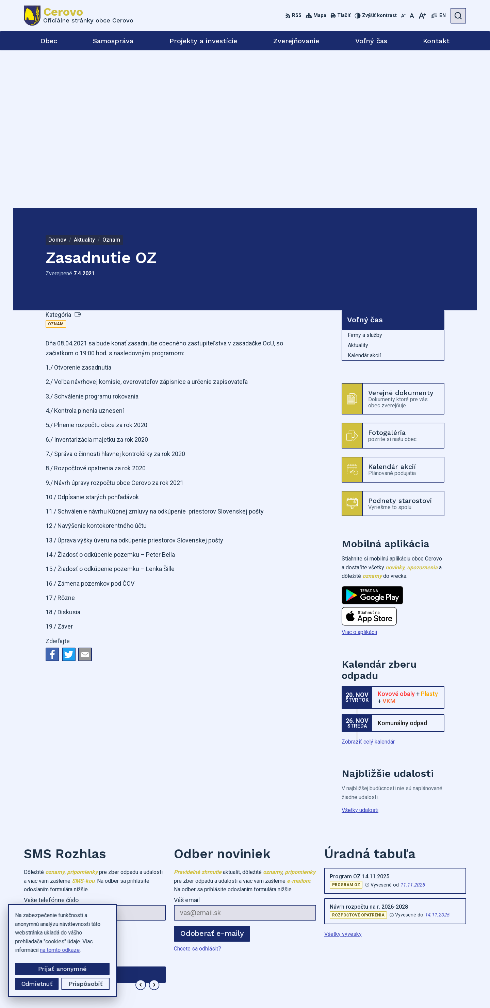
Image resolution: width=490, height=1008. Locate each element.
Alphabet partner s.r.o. (277, 990)
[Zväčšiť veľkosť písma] (422, 16)
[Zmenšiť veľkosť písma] (403, 16)
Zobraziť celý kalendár (368, 584)
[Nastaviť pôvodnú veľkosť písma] (412, 16)
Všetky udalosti (360, 652)
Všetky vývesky (343, 776)
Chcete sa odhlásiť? (47, 790)
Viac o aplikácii (359, 474)
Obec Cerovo (364, 990)
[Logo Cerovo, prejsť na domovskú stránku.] (78, 15)
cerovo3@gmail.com (407, 959)
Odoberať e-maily (212, 775)
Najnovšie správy (64, 829)
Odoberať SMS (56, 775)
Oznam (56, 166)
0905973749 (398, 951)
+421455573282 (403, 943)
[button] (140, 827)
